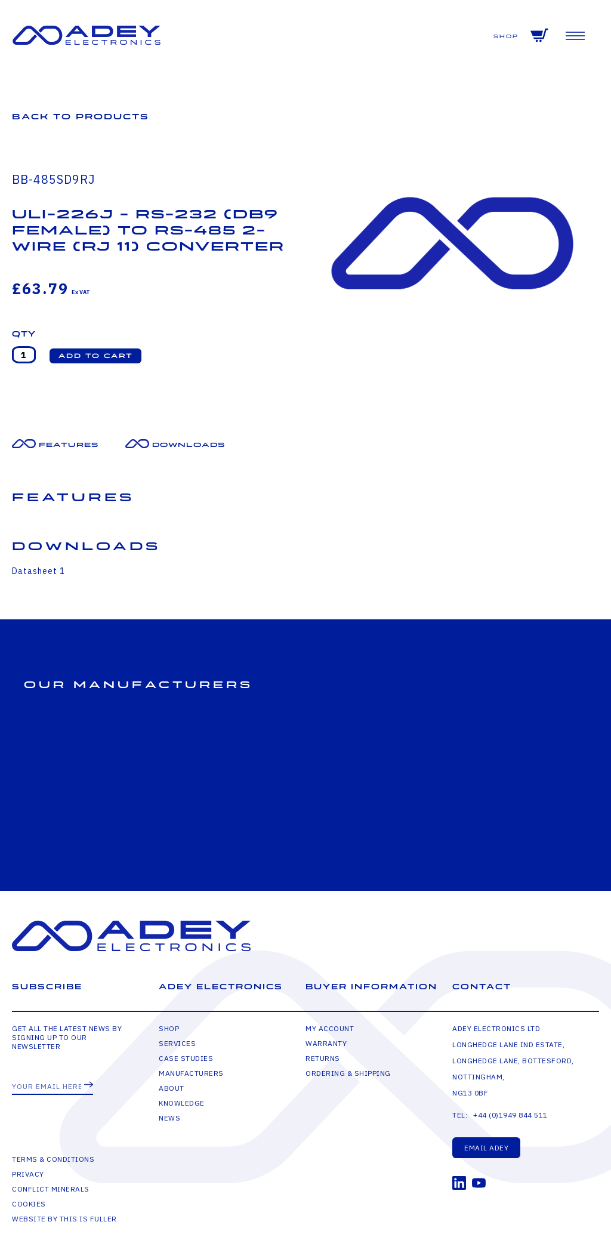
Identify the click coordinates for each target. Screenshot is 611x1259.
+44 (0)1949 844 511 (510, 1114)
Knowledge (182, 1102)
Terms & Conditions (53, 1159)
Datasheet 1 (38, 571)
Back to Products (80, 117)
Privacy (28, 1173)
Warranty (326, 1043)
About (171, 1088)
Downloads (188, 445)
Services (177, 1043)
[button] (95, 355)
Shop (506, 36)
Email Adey (486, 1147)
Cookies (29, 1203)
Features (68, 445)
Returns (323, 1058)
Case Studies (186, 1058)
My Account (330, 1028)
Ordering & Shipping (348, 1073)
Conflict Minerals (51, 1188)
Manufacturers (191, 1073)
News (169, 1117)
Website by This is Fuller (64, 1218)
